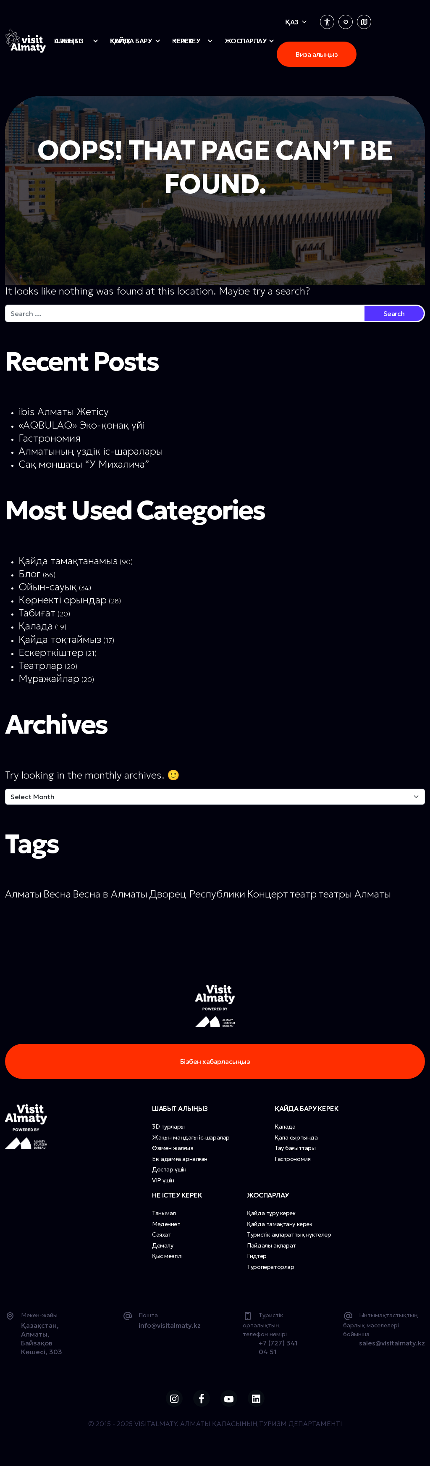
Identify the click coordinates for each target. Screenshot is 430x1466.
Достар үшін (169, 1169)
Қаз (292, 21)
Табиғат (36, 613)
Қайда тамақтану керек (279, 1224)
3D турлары (168, 1126)
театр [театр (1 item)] (303, 894)
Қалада (35, 626)
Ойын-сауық (47, 587)
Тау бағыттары (295, 1148)
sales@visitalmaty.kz (392, 1343)
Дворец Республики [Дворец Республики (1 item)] (197, 894)
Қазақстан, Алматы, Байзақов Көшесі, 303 (41, 1338)
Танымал (164, 1213)
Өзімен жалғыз (173, 1148)
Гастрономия (49, 438)
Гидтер (256, 1256)
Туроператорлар (270, 1267)
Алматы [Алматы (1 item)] (23, 894)
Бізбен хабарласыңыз (215, 1061)
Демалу (162, 1245)
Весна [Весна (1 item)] (57, 894)
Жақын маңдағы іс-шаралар (191, 1137)
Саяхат (161, 1234)
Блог (29, 574)
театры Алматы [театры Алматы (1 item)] (354, 894)
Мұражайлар (48, 678)
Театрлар (40, 665)
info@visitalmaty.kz (170, 1325)
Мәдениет (166, 1224)
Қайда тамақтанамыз (68, 561)
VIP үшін (163, 1180)
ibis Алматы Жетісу (63, 411)
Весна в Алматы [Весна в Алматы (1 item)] (110, 894)
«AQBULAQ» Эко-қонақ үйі (81, 425)
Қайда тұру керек (271, 1213)
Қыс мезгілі (167, 1256)
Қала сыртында (296, 1137)
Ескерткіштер (51, 652)
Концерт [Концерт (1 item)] (267, 894)
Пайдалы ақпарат (271, 1245)
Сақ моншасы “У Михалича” (83, 464)
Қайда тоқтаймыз (59, 639)
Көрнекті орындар (62, 600)
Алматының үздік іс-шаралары (90, 451)
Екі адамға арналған (179, 1159)
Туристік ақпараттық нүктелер (289, 1234)
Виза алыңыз (317, 54)
